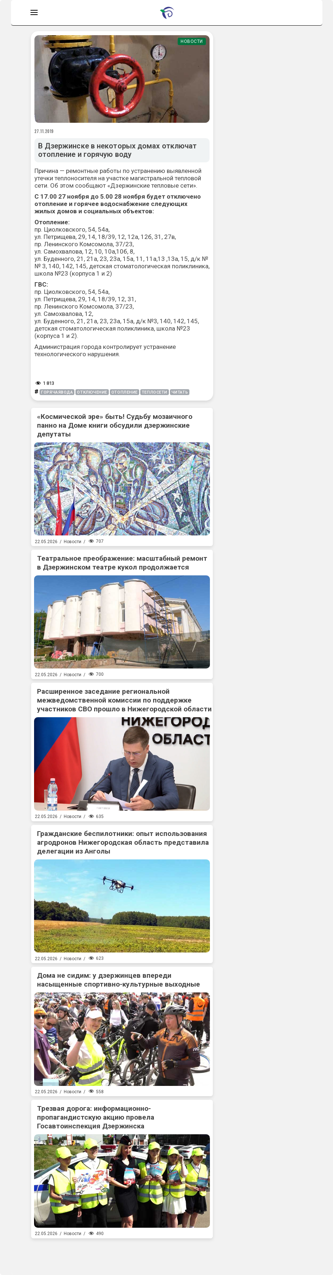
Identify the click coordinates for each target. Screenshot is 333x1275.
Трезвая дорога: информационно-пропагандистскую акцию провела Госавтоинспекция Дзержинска (95, 1117)
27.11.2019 (44, 131)
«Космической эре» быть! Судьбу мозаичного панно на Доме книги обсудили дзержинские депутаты (114, 425)
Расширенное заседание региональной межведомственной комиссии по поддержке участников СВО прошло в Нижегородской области (124, 700)
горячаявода (57, 392)
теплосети (154, 392)
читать (179, 392)
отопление (124, 392)
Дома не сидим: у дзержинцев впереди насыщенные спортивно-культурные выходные (118, 979)
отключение (92, 392)
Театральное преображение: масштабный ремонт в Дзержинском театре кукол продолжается (122, 562)
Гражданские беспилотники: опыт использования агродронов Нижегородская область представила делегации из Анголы (123, 842)
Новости (192, 41)
